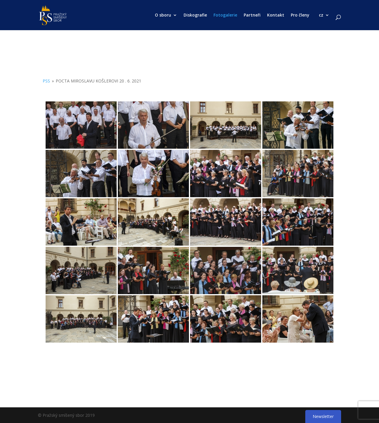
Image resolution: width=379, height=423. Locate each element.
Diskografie (195, 15)
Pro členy (300, 15)
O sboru (163, 15)
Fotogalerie (225, 15)
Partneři (252, 15)
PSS (46, 81)
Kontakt (275, 15)
